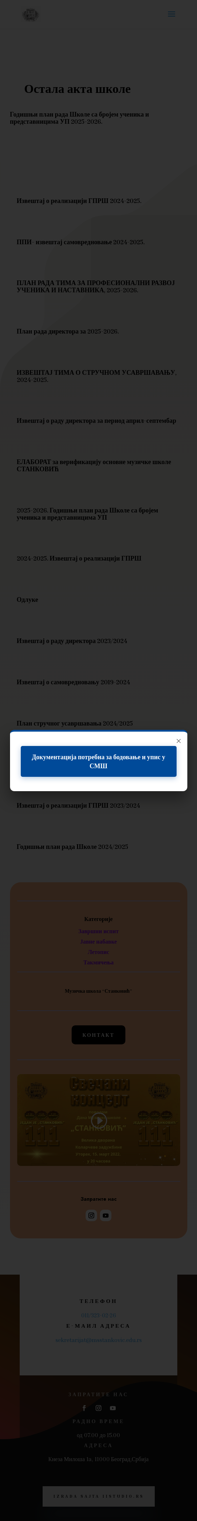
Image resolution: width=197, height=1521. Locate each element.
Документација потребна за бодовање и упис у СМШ (98, 761)
